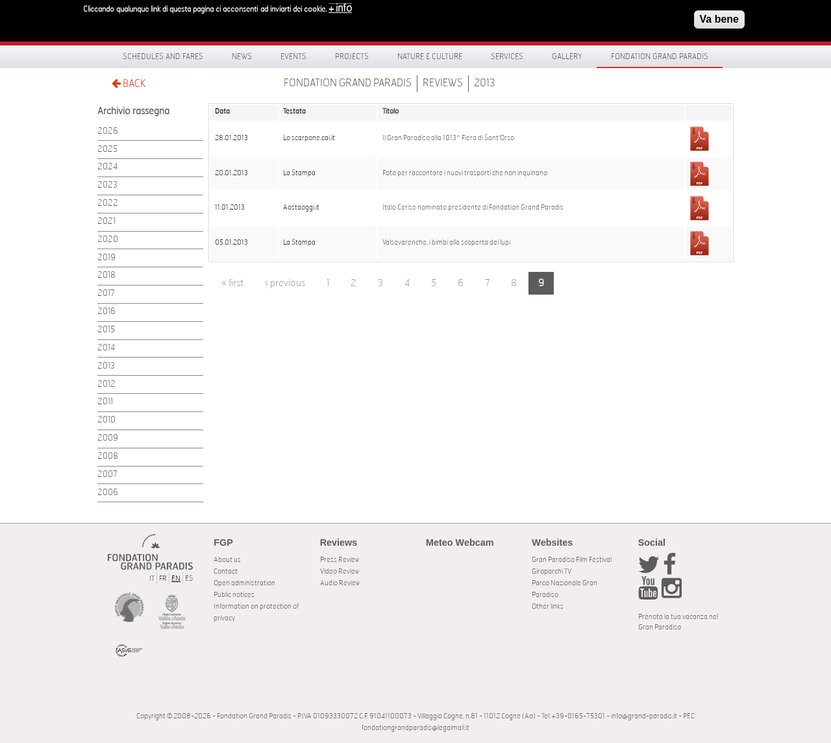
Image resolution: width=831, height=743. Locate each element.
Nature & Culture (429, 56)
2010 (106, 420)
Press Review (339, 559)
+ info (340, 8)
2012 (106, 384)
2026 (107, 131)
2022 (107, 203)
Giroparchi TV (551, 571)
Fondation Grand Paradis (659, 56)
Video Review (339, 571)
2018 (106, 275)
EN (175, 578)
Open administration (244, 583)
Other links (548, 606)
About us (227, 559)
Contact (226, 571)
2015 (106, 330)
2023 (107, 185)
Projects (352, 56)
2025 (107, 149)
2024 (107, 167)
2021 (106, 221)
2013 (484, 83)
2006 (107, 493)
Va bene (719, 19)
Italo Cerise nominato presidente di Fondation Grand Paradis (473, 207)
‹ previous (285, 283)
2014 (106, 348)
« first (232, 283)
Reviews (443, 83)
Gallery (567, 56)
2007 (107, 474)
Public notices (234, 594)
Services (507, 56)
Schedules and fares (163, 56)
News (242, 56)
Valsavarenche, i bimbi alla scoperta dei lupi (446, 242)
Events (293, 56)
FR (163, 578)
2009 (107, 438)
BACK (128, 83)
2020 (107, 240)
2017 (106, 293)
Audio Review (340, 583)
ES (189, 578)
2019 (106, 258)
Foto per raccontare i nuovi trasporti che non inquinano (464, 173)
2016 (106, 312)
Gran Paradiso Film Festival (572, 559)
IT (152, 578)
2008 (107, 456)
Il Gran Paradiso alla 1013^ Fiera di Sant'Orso (448, 138)
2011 (105, 402)
